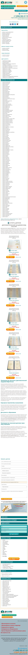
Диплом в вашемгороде (15, 559)
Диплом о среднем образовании (8, 594)
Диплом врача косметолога (7, 100)
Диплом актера (5, 85)
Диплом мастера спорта (7, 140)
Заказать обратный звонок (10, 615)
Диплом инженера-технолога (7, 121)
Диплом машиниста (6, 143)
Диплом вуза (5, 605)
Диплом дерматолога (6, 106)
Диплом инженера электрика (7, 119)
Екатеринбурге (5, 543)
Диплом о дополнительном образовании (9, 596)
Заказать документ (8, 617)
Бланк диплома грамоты (6, 61)
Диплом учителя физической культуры (9, 196)
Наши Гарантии (5, 565)
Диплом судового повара (7, 187)
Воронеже (4, 553)
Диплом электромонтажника (7, 213)
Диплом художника (6, 206)
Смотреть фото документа (14, 252)
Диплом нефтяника (6, 158)
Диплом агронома (6, 84)
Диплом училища (5, 49)
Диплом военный (5, 96)
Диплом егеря (5, 113)
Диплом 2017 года (6, 581)
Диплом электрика (6, 212)
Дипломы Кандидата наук (6, 40)
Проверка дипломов (21, 10)
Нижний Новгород (6, 544)
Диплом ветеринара (6, 93)
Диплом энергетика (6, 215)
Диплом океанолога (6, 159)
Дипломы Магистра (5, 35)
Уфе (3, 550)
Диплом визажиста (6, 95)
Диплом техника (5, 189)
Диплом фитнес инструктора (7, 203)
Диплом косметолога (6, 130)
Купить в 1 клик (18, 257)
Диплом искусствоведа (6, 124)
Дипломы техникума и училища (7, 46)
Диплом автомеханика (6, 82)
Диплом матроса (5, 142)
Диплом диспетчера (6, 112)
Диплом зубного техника (7, 116)
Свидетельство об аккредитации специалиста (10, 76)
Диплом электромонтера (7, 214)
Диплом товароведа (6, 191)
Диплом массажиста (6, 139)
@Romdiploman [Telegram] (23, 13)
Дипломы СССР (5, 38)
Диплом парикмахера (6, 163)
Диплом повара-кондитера (7, 167)
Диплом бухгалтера (6, 92)
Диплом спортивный (6, 183)
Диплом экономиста (6, 211)
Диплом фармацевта (6, 197)
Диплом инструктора (6, 123)
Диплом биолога (5, 90)
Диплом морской (5, 155)
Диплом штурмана (6, 209)
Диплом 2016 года (6, 582)
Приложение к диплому (6, 39)
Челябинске (5, 546)
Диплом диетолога (6, 108)
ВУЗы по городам (22, 6)
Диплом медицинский (6, 145)
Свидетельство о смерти (6, 72)
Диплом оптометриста (6, 160)
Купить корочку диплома (7, 591)
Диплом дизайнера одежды (7, 111)
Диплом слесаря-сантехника (7, 181)
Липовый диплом (5, 603)
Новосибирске (5, 542)
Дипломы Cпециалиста (6, 33)
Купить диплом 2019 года (7, 580)
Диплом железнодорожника (7, 114)
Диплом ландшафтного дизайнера (8, 132)
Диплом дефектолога (6, 107)
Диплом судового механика (7, 186)
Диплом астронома (6, 87)
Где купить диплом (6, 599)
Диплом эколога (5, 210)
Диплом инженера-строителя (8, 120)
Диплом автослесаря (6, 83)
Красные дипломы (5, 36)
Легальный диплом (6, 592)
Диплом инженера (6, 117)
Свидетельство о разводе (6, 70)
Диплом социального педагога (8, 182)
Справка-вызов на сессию (6, 74)
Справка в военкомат (6, 73)
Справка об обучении (6, 75)
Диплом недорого (6, 598)
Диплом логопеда (6, 135)
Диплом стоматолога (6, 184)
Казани (4, 545)
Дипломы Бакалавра (6, 34)
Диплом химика (5, 204)
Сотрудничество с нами (7, 567)
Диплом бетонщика (6, 88)
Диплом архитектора (6, 86)
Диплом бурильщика (6, 91)
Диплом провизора (6, 170)
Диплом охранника (6, 161)
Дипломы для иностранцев (7, 37)
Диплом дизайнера (6, 109)
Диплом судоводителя (6, 188)
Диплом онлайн (5, 602)
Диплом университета (6, 600)
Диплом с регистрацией (7, 604)
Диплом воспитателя (6, 97)
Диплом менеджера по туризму (8, 149)
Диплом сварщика (6, 179)
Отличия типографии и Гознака (8, 566)
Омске (4, 547)
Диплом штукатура (6, 208)
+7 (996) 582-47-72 (21, 16)
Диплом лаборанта (6, 131)
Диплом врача (5, 99)
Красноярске (5, 551)
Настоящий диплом (6, 601)
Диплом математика (6, 141)
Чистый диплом (5, 593)
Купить (11, 257)
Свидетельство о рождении (7, 71)
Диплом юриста (5, 216)
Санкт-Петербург (5, 541)
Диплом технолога (6, 190)
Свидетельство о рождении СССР (8, 77)
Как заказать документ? (7, 564)
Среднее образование (6, 53)
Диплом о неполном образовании (8, 597)
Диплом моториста (6, 157)
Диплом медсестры (6, 147)
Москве (4, 540)
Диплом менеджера (6, 148)
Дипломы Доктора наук (6, 41)
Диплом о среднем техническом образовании (10, 595)
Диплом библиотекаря (6, 89)
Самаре (4, 548)
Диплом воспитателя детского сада (9, 98)
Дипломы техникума (5, 48)
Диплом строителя (6, 185)
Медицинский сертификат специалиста (9, 63)
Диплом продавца (6, 173)
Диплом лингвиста (6, 133)
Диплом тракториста (6, 193)
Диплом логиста (5, 134)
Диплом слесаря (5, 180)
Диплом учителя (5, 195)
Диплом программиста (6, 172)
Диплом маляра (5, 136)
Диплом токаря (5, 192)
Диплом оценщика (6, 162)
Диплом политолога (6, 168)
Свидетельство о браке (6, 69)
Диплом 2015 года (6, 583)
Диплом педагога (5, 164)
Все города (5, 556)
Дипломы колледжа (5, 50)
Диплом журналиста (6, 115)
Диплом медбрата (6, 144)
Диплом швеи (5, 207)
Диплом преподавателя (7, 169)
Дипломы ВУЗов (5, 30)
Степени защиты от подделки (8, 568)
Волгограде (4, 554)
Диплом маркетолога (6, 138)
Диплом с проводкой (5, 43)
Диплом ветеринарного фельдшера (9, 94)
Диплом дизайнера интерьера (8, 110)
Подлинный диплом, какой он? (7, 574)
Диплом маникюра (6, 137)
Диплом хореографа (6, 205)
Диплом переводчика (6, 165)
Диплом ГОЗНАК (5, 590)
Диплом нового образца (7, 589)
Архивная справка (5, 62)
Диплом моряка (5, 156)
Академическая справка (6, 60)
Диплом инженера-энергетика (8, 122)
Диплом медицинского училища (8, 146)
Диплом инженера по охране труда (9, 118)
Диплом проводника (6, 171)
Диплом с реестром (5, 42)
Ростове (4, 549)
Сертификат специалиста (6, 64)
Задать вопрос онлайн (8, 8)
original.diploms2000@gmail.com (19, 17)
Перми (4, 552)
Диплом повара (5, 166)
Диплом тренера (5, 194)
